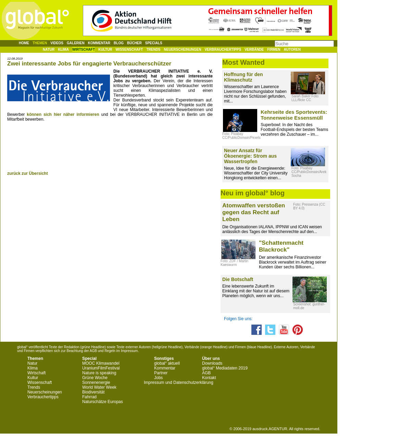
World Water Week (99, 387)
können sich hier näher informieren (63, 114)
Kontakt (209, 377)
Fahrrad (89, 396)
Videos (56, 43)
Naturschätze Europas (102, 401)
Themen (40, 43)
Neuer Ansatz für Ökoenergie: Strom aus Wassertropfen (250, 156)
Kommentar (99, 43)
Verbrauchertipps (222, 49)
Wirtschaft (83, 49)
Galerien (76, 43)
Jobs (158, 377)
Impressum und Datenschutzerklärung (178, 382)
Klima (63, 49)
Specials (153, 43)
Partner (160, 373)
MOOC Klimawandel (101, 363)
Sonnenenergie (96, 382)
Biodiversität (93, 392)
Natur (48, 49)
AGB (206, 373)
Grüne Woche (95, 377)
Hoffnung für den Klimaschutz (243, 77)
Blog (119, 43)
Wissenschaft (129, 49)
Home (24, 43)
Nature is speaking (99, 373)
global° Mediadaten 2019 (225, 368)
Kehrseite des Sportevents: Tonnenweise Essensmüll (294, 115)
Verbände (254, 49)
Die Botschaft (237, 279)
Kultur (105, 49)
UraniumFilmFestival (101, 368)
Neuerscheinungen (182, 49)
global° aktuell (167, 363)
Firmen (273, 49)
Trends (153, 49)
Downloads (212, 363)
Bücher (134, 43)
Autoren (292, 49)
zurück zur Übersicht (27, 173)
